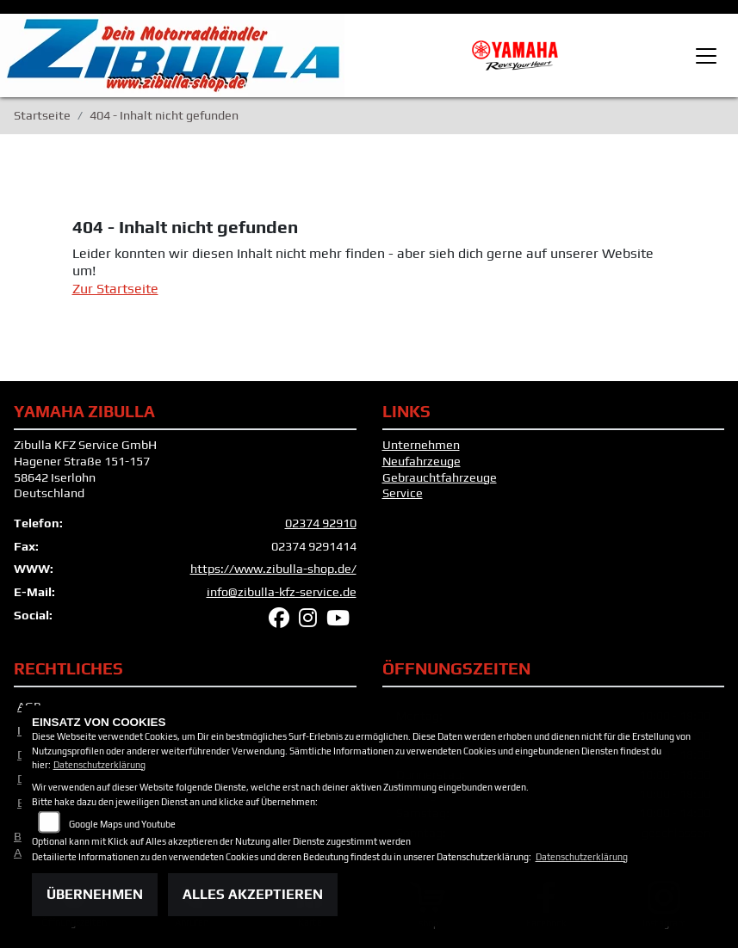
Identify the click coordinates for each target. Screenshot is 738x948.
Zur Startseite (115, 288)
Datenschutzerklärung (99, 765)
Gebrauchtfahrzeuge (439, 477)
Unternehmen (421, 445)
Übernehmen (95, 894)
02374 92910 (321, 523)
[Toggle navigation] (706, 56)
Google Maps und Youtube (122, 824)
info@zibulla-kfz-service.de (282, 592)
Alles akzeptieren (253, 894)
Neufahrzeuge (421, 461)
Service (402, 493)
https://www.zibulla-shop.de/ (273, 569)
